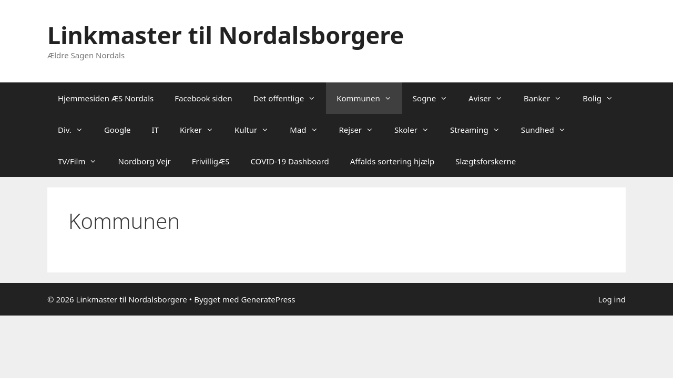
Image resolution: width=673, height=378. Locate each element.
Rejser (361, 129)
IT (155, 129)
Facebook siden (203, 98)
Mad (309, 129)
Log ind (612, 299)
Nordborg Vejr (144, 161)
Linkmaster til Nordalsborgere (225, 35)
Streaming (480, 129)
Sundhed (548, 129)
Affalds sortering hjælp (392, 161)
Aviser (490, 98)
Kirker (202, 129)
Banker (548, 98)
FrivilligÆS (211, 161)
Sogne (435, 98)
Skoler (417, 129)
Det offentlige (289, 98)
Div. (76, 129)
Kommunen (369, 98)
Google (117, 129)
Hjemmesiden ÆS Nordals (106, 98)
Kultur (256, 129)
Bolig (603, 98)
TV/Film (82, 161)
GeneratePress (268, 299)
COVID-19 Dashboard (289, 161)
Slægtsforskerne (485, 161)
